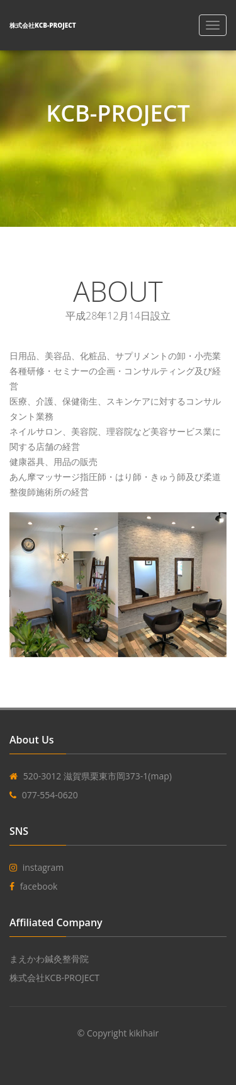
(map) (160, 776)
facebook (39, 886)
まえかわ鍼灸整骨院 (49, 959)
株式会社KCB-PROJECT (54, 978)
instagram (43, 867)
